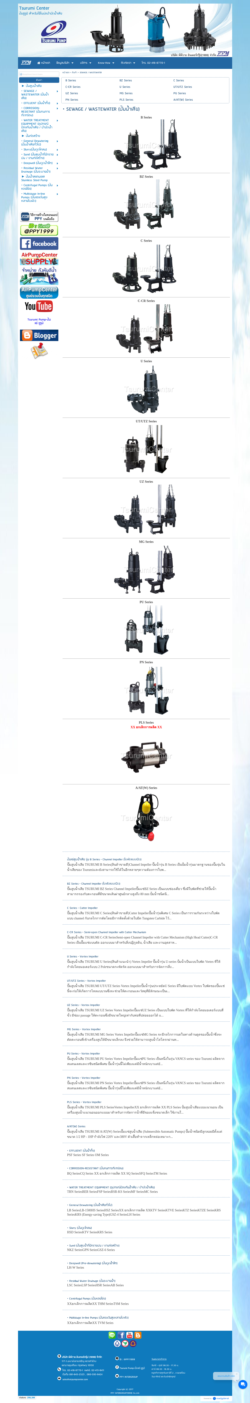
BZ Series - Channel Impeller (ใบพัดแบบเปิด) (93, 883)
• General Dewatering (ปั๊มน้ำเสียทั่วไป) (89, 1205)
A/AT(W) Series (76, 1126)
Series (147, 361)
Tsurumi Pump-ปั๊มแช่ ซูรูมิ (39, 321)
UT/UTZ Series (146, 421)
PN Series (146, 662)
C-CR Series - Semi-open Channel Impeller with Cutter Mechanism (106, 932)
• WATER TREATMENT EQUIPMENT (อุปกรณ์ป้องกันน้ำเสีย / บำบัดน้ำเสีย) (111, 1187)
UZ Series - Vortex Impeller (83, 1005)
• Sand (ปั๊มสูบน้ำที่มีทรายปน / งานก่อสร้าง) (93, 1245)
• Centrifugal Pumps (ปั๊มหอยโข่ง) (86, 1298)
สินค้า (74, 72)
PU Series (146, 602)
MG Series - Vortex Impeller (84, 1029)
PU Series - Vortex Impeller (83, 1053)
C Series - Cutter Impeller (82, 908)
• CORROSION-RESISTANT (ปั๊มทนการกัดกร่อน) (95, 1168)
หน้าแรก (65, 72)
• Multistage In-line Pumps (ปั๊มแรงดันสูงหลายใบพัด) (98, 1317)
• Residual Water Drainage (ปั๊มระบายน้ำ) (91, 1281)
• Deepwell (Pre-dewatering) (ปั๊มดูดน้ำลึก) (92, 1263)
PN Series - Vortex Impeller (83, 1078)
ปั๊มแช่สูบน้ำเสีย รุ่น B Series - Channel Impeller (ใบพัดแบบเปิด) (104, 859)
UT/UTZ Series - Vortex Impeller (86, 980)
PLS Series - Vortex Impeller (84, 1102)
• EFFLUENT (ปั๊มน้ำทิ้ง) (81, 1150)
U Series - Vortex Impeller (82, 956)
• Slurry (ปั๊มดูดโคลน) (79, 1228)
